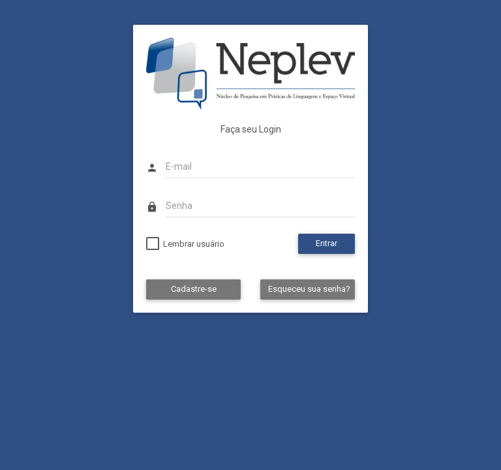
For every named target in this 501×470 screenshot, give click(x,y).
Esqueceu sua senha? (309, 289)
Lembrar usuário (193, 244)
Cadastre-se (194, 289)
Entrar (326, 243)
